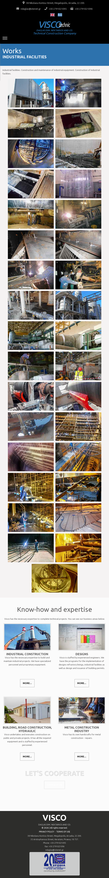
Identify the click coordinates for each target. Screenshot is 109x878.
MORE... (27, 683)
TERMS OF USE (63, 832)
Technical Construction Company (54, 32)
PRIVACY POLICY (46, 832)
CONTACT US (54, 785)
